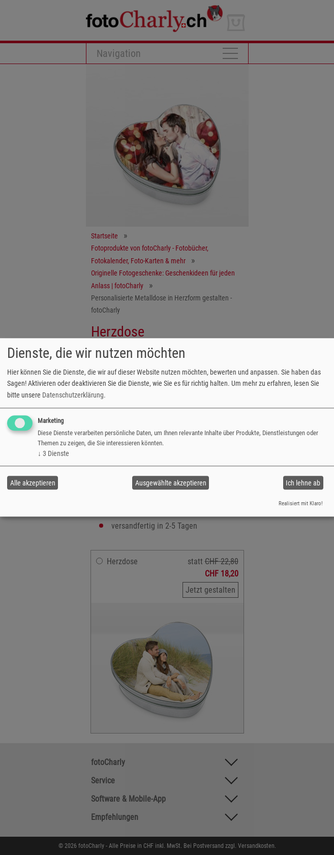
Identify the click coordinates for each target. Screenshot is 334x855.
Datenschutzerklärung (73, 395)
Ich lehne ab (303, 483)
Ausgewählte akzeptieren (170, 483)
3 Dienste (53, 453)
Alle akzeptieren (32, 483)
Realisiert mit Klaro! (301, 503)
